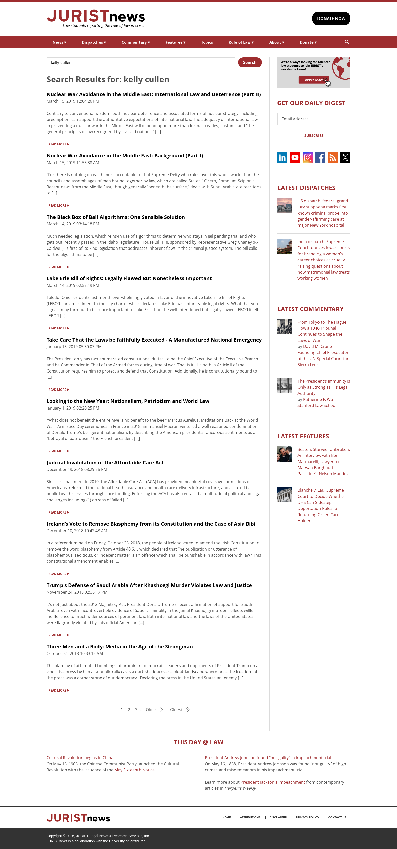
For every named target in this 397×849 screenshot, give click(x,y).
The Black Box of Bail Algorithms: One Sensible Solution (116, 217)
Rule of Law (241, 42)
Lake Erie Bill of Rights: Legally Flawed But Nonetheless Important (129, 278)
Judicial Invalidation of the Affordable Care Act (105, 462)
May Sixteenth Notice (134, 770)
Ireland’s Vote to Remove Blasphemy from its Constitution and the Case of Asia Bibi (151, 523)
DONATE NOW (331, 18)
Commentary (136, 42)
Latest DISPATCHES (306, 187)
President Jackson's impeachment (273, 782)
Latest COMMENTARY (310, 309)
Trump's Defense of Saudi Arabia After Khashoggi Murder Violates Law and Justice (149, 585)
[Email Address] (313, 119)
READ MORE (58, 144)
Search (250, 62)
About (276, 42)
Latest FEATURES (303, 436)
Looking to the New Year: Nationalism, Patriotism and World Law (128, 401)
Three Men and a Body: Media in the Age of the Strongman (120, 646)
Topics (207, 42)
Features (175, 42)
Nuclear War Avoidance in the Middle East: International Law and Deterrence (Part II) (154, 94)
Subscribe (314, 135)
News (59, 42)
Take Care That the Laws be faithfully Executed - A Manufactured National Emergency (154, 339)
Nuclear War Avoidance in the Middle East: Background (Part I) (125, 155)
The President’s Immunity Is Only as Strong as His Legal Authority (323, 387)
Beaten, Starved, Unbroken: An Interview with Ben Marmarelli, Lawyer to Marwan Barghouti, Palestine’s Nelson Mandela (323, 461)
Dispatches (94, 42)
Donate (308, 42)
